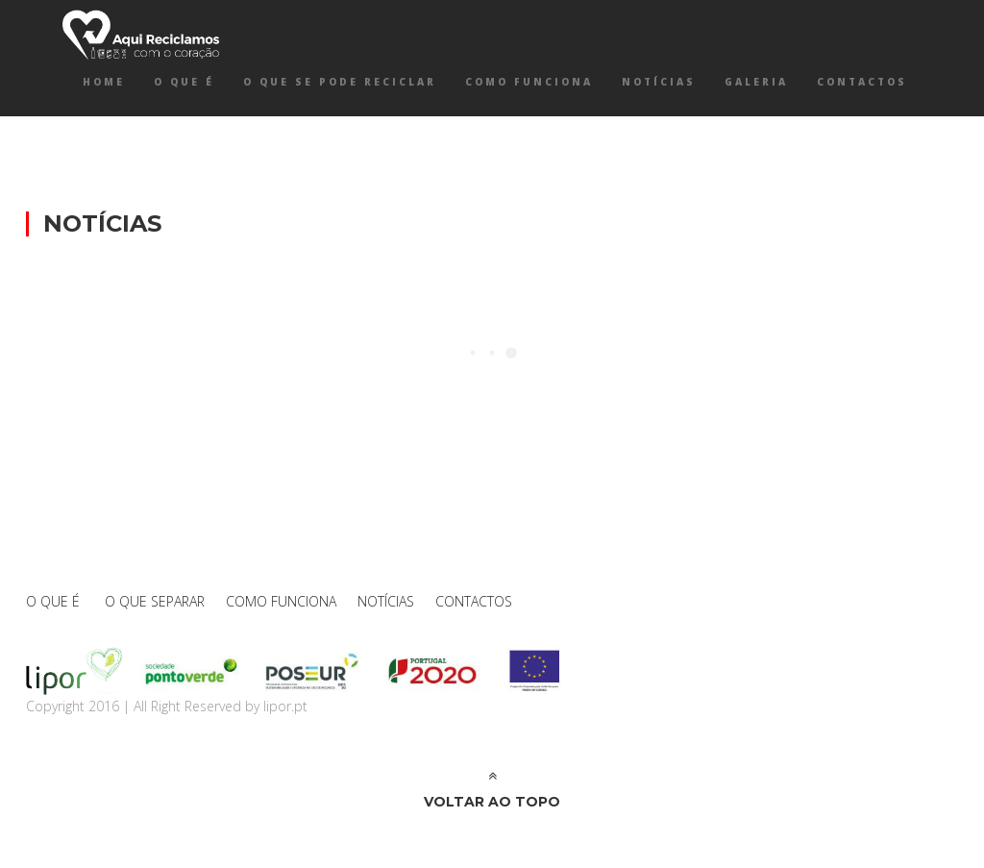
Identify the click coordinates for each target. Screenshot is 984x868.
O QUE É (184, 81)
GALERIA (756, 81)
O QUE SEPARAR (155, 601)
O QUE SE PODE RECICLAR (339, 81)
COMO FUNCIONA (529, 81)
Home (104, 81)
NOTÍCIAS (659, 81)
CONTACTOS (862, 81)
